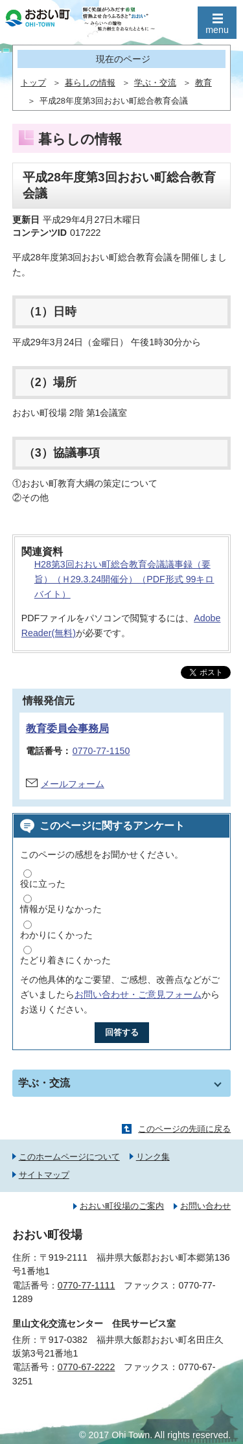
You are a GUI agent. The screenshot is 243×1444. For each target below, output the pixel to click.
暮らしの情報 (90, 82)
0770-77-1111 (86, 1285)
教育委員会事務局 (67, 728)
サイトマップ (44, 1175)
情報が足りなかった (61, 908)
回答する (122, 1032)
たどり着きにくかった (65, 960)
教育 (203, 82)
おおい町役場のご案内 (122, 1206)
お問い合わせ (205, 1206)
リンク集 (153, 1157)
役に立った (42, 883)
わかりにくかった (56, 934)
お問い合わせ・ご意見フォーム (138, 994)
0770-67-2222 (86, 1367)
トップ (33, 82)
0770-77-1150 (101, 751)
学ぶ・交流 (155, 82)
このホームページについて (69, 1157)
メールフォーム (72, 784)
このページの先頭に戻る (184, 1129)
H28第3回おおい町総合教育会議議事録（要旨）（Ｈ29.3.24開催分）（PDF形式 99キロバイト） (124, 579)
